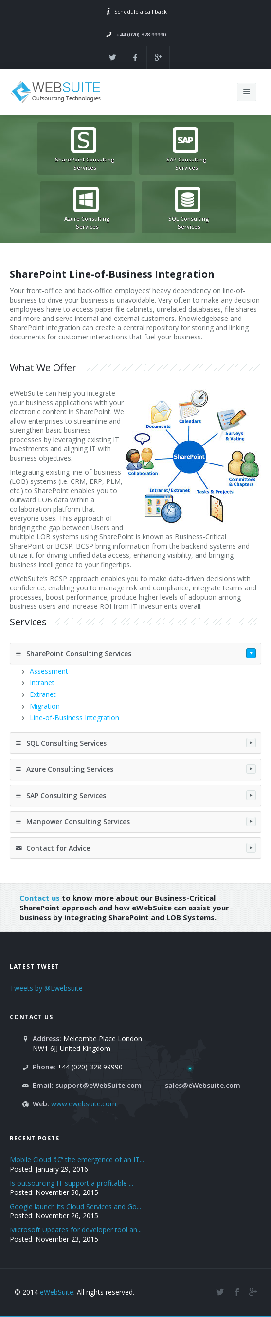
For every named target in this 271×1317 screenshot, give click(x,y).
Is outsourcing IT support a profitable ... (71, 1183)
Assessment (49, 671)
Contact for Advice (135, 848)
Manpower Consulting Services (135, 821)
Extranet (43, 694)
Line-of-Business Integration (74, 717)
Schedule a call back (140, 11)
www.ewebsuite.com (83, 1103)
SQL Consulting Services (135, 742)
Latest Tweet (34, 966)
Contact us (39, 898)
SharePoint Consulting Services (135, 653)
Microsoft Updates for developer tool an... (76, 1229)
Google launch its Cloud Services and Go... (75, 1206)
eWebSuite (56, 1292)
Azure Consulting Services (135, 769)
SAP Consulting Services (135, 795)
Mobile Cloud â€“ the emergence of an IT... (77, 1159)
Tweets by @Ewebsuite (46, 988)
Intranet (42, 682)
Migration (45, 706)
